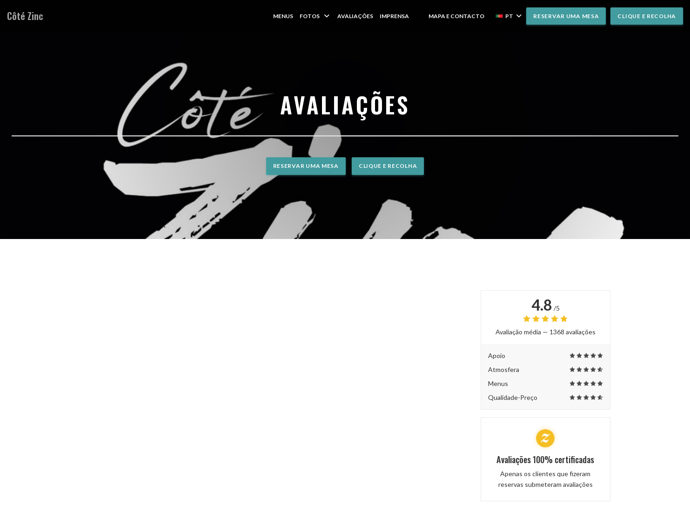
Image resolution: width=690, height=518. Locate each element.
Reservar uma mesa (566, 16)
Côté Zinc (25, 16)
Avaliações (355, 16)
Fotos (315, 16)
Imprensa (394, 16)
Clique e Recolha (646, 16)
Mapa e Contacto (456, 16)
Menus (283, 16)
